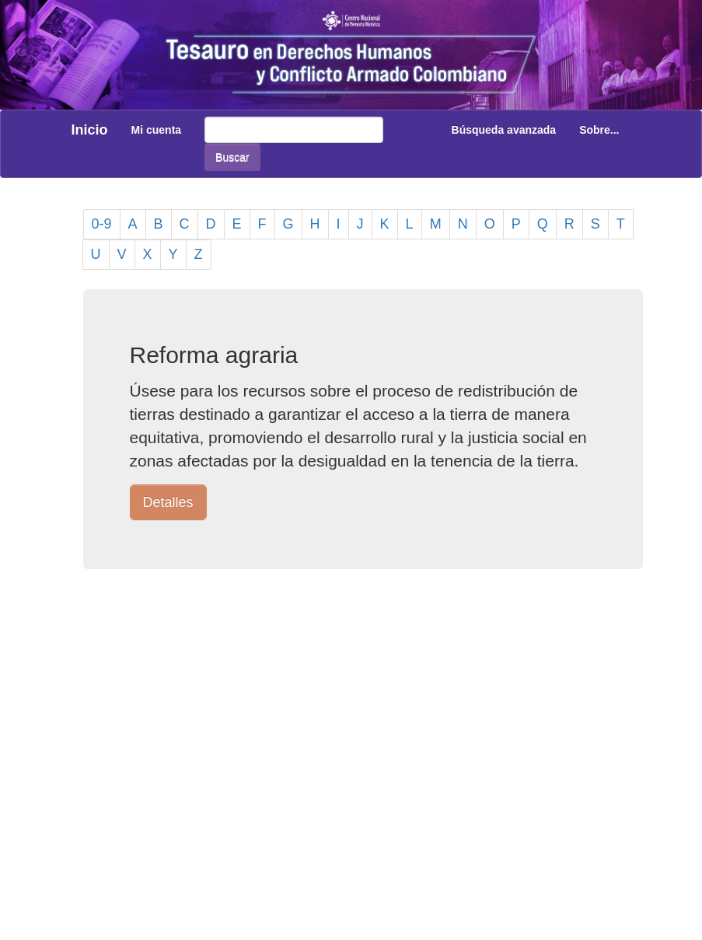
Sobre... (599, 130)
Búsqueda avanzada (504, 130)
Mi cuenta (156, 130)
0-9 (102, 224)
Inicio (90, 130)
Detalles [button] (168, 502)
